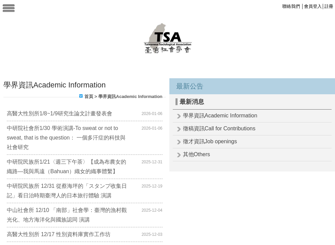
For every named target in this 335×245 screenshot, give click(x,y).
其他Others (196, 154)
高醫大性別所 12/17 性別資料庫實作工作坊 (59, 234)
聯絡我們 (291, 6)
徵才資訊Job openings (210, 141)
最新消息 (192, 101)
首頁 (88, 96)
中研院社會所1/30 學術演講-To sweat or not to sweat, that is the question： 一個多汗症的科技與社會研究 (66, 137)
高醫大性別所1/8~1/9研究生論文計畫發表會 (59, 113)
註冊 (328, 6)
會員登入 (313, 6)
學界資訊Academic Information (220, 115)
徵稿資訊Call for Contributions (219, 128)
